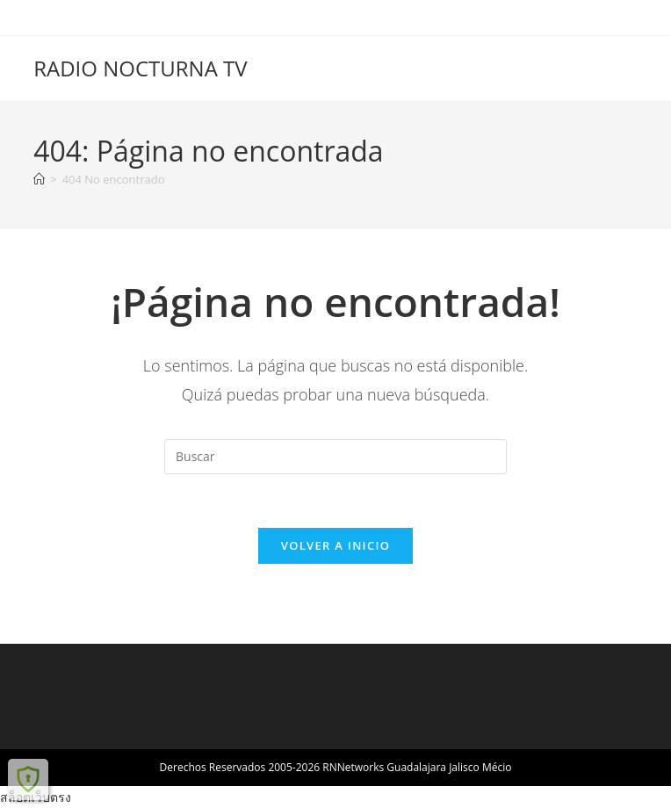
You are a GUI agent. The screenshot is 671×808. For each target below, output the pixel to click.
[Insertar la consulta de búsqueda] (335, 456)
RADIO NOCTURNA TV (140, 68)
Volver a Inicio (335, 545)
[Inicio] (39, 179)
